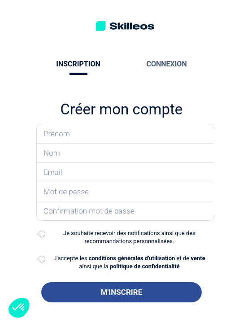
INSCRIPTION (78, 64)
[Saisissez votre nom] (125, 153)
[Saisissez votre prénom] (125, 134)
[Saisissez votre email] (125, 172)
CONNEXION (166, 64)
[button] (19, 308)
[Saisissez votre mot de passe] (125, 191)
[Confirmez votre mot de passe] (125, 211)
